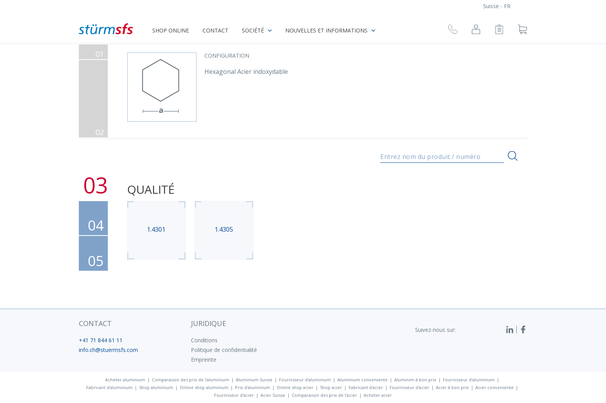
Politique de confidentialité (224, 349)
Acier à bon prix (452, 387)
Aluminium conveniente (362, 380)
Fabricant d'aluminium (109, 387)
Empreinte (203, 359)
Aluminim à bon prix (415, 380)
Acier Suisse (272, 395)
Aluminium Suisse (254, 380)
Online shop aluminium (204, 387)
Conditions (204, 340)
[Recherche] (512, 156)
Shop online (170, 30)
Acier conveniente (494, 387)
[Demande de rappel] (453, 30)
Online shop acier (295, 387)
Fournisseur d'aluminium (305, 380)
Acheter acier (378, 395)
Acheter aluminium (125, 380)
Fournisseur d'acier (409, 387)
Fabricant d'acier (366, 387)
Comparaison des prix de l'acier (324, 395)
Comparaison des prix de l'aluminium (190, 380)
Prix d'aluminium (252, 387)
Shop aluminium (156, 387)
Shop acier (331, 387)
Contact (215, 30)
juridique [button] (208, 323)
